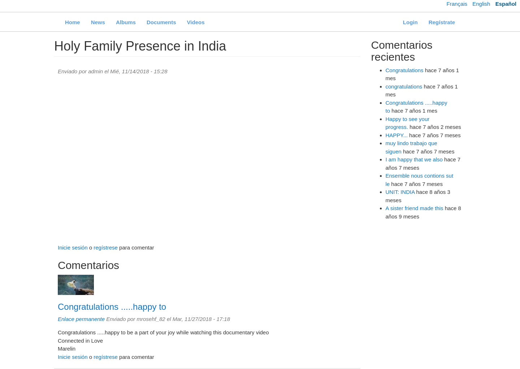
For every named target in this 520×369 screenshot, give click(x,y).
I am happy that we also (414, 159)
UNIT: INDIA (400, 192)
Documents (161, 22)
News (98, 22)
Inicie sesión (73, 247)
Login (410, 22)
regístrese (106, 247)
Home (72, 22)
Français (457, 4)
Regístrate (442, 22)
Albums (126, 22)
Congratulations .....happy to (112, 307)
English (481, 4)
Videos (196, 22)
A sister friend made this (414, 208)
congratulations (404, 86)
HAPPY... (397, 135)
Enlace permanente (81, 319)
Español (505, 4)
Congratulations (405, 70)
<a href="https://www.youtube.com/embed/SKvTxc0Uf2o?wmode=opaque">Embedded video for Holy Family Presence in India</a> (207, 160)
